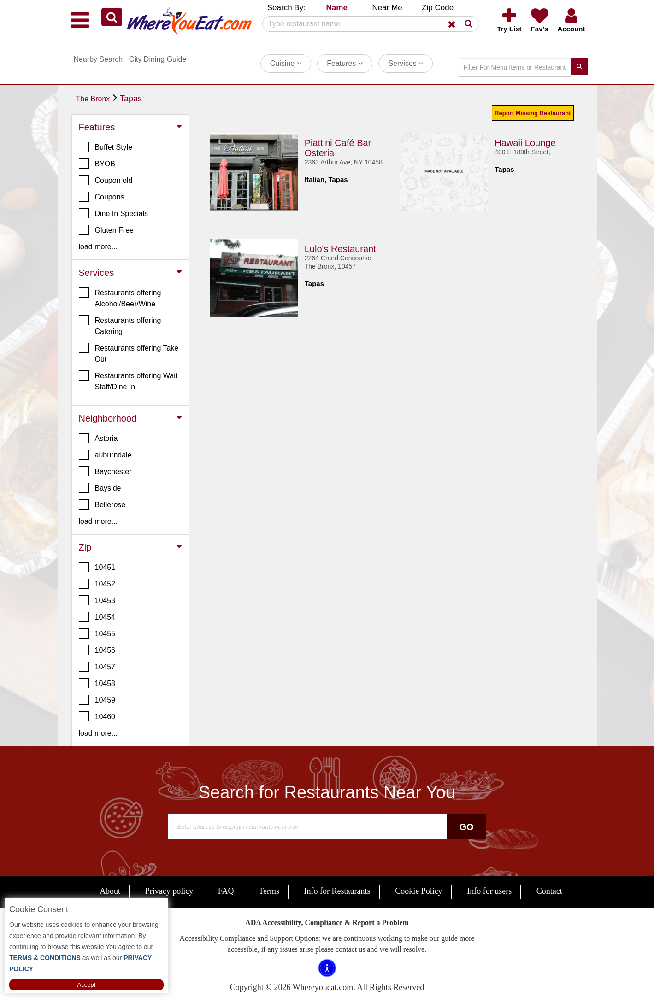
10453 (97, 600)
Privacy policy (169, 891)
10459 (97, 700)
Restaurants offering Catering (120, 325)
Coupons (101, 197)
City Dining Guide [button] (158, 59)
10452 (97, 584)
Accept (86, 984)
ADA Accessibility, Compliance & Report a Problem (327, 922)
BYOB (97, 163)
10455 (97, 633)
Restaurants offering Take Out (129, 353)
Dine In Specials (113, 213)
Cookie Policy (418, 891)
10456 (97, 650)
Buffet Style (106, 147)
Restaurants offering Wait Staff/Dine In (128, 380)
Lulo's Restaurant (340, 249)
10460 (97, 716)
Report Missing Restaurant (533, 113)
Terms (269, 891)
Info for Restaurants (337, 891)
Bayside (100, 488)
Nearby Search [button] (98, 59)
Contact (549, 891)
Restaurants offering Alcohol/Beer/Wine (120, 297)
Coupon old (106, 180)
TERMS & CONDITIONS (45, 957)
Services (405, 63)
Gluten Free (106, 230)
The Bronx (93, 99)
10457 (97, 667)
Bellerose (102, 504)
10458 (97, 683)
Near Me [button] (387, 7)
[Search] (367, 24)
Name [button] (337, 7)
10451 (97, 567)
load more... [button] (98, 247)
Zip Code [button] (438, 7)
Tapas (131, 98)
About (110, 891)
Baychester (105, 471)
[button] (111, 17)
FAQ (226, 891)
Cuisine (285, 63)
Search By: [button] (286, 7)
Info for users (489, 891)
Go (466, 827)
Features (345, 63)
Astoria (98, 438)
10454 (97, 617)
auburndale (105, 455)
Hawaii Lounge (525, 143)
